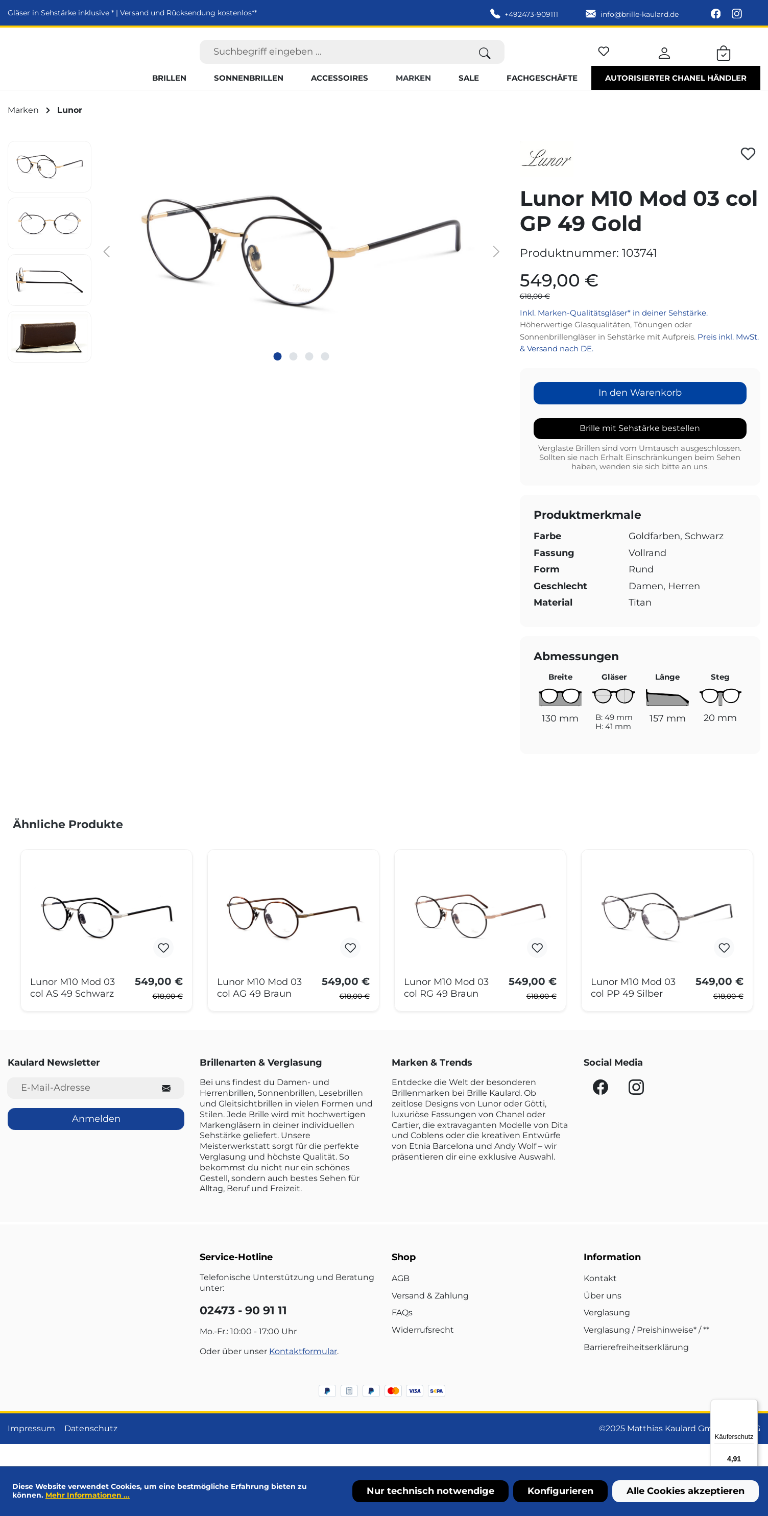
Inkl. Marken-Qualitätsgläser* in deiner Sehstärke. (614, 334)
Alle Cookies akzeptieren (686, 1491)
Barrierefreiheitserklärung (636, 1369)
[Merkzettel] (604, 60)
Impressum (31, 1450)
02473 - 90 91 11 (243, 1332)
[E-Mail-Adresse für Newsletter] (78, 1109)
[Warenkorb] (724, 62)
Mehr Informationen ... (87, 1495)
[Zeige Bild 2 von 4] (294, 378)
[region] (256, 273)
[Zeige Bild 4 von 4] (325, 378)
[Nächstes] (496, 272)
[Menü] (752, 1405)
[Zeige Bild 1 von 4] (278, 378)
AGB (401, 1300)
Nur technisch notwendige (430, 1491)
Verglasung (607, 1334)
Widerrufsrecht (423, 1352)
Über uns (602, 1317)
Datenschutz (90, 1450)
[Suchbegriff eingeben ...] (333, 63)
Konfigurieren (560, 1491)
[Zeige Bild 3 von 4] (309, 378)
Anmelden (96, 1140)
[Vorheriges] (106, 272)
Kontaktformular (303, 1373)
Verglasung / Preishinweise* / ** (646, 1352)
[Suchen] (485, 63)
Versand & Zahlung (430, 1317)
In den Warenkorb (640, 414)
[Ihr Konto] (664, 62)
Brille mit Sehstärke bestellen (640, 449)
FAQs (402, 1334)
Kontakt (600, 1300)
